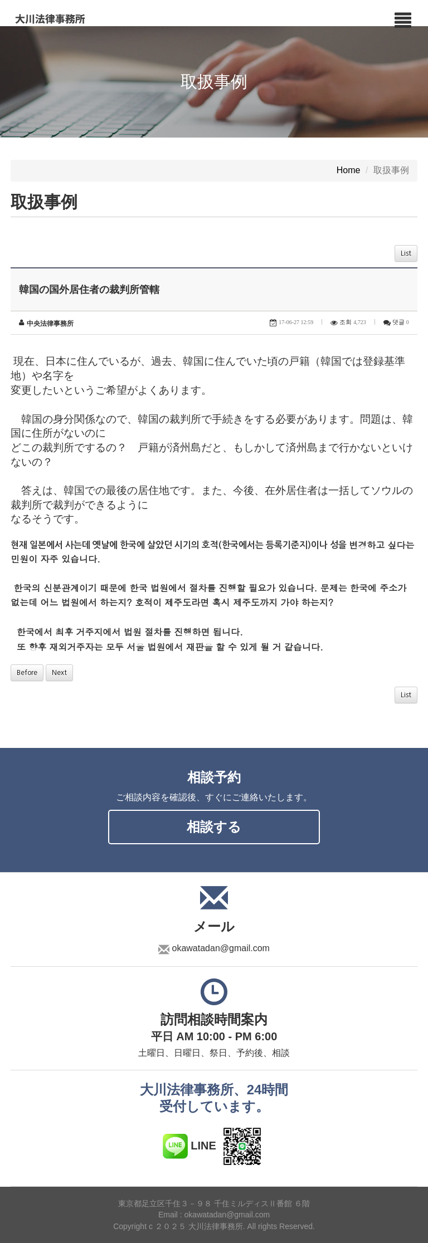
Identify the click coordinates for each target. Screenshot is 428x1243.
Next (59, 672)
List (406, 253)
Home (349, 170)
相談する (214, 826)
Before (27, 672)
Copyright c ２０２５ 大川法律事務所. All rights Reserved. (214, 1226)
